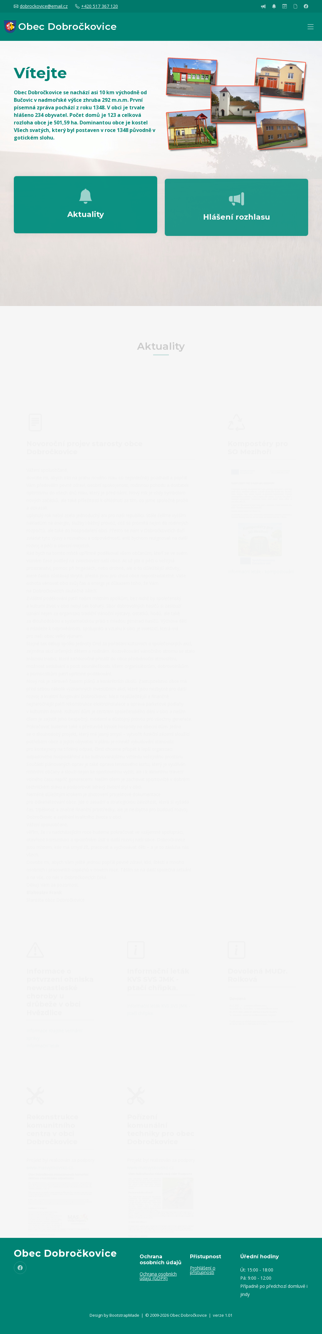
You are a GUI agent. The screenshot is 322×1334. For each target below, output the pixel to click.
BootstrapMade (124, 1315)
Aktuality (85, 221)
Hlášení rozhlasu (236, 225)
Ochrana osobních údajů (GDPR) (158, 1276)
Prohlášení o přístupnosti (202, 1270)
